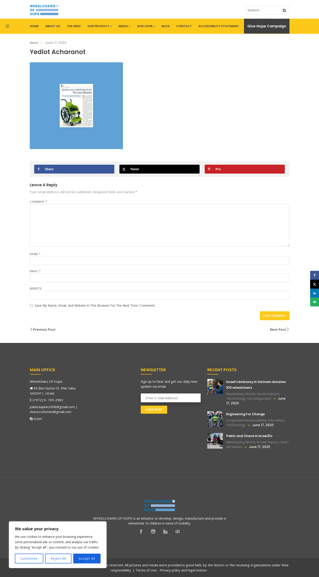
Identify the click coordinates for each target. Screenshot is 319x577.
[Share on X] (159, 169)
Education (276, 420)
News (34, 42)
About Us (52, 26)
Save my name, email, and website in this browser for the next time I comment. (95, 305)
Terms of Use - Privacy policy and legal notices (171, 570)
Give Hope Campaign (266, 26)
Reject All (58, 558)
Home (34, 26)
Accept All (87, 558)
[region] (58, 544)
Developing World (240, 394)
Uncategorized (259, 398)
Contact (184, 26)
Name (35, 254)
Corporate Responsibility (246, 420)
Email (35, 271)
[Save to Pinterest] (245, 169)
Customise (29, 558)
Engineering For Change (245, 414)
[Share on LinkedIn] (314, 293)
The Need (74, 26)
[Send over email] (314, 302)
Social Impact (268, 394)
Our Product (99, 26)
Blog (166, 26)
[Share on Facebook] (74, 169)
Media (124, 26)
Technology (236, 398)
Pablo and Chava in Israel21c (249, 436)
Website (36, 288)
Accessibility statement (218, 26)
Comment (38, 202)
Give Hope (146, 26)
